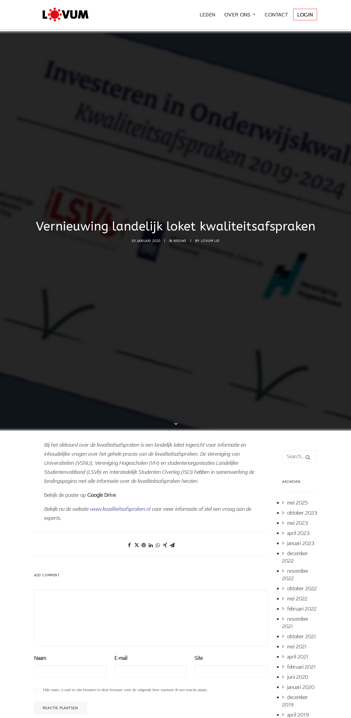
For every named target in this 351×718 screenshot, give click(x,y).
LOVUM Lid (210, 197)
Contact (276, 16)
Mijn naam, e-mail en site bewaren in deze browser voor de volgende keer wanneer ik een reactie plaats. (125, 601)
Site (198, 570)
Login (305, 16)
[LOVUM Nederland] (61, 15)
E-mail (120, 570)
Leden (207, 16)
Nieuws (180, 197)
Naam (40, 570)
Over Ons (240, 16)
